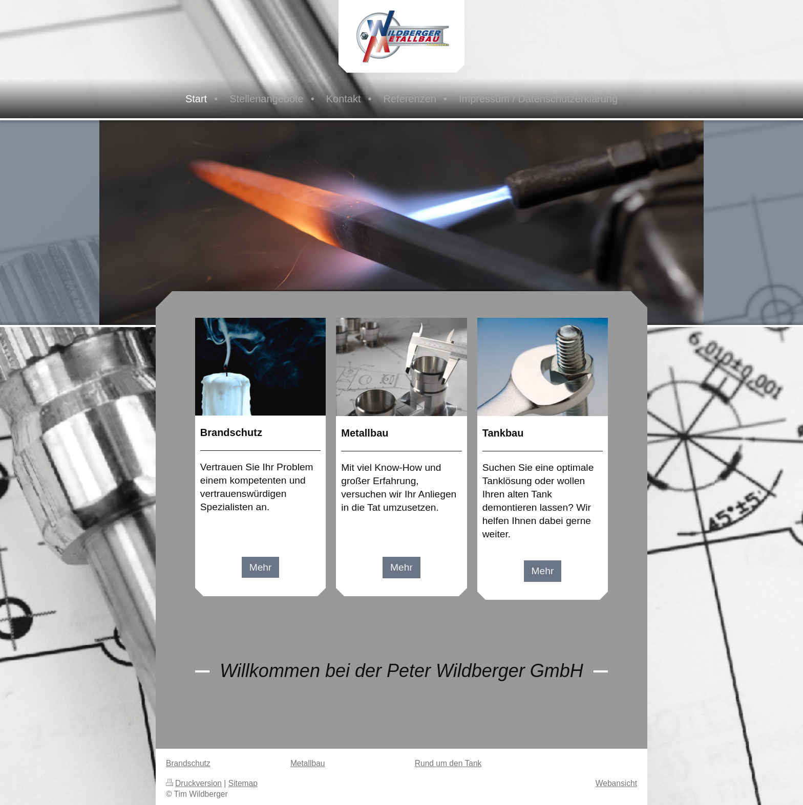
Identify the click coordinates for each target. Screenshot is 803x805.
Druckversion (194, 783)
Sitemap (243, 783)
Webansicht (616, 783)
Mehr (260, 567)
